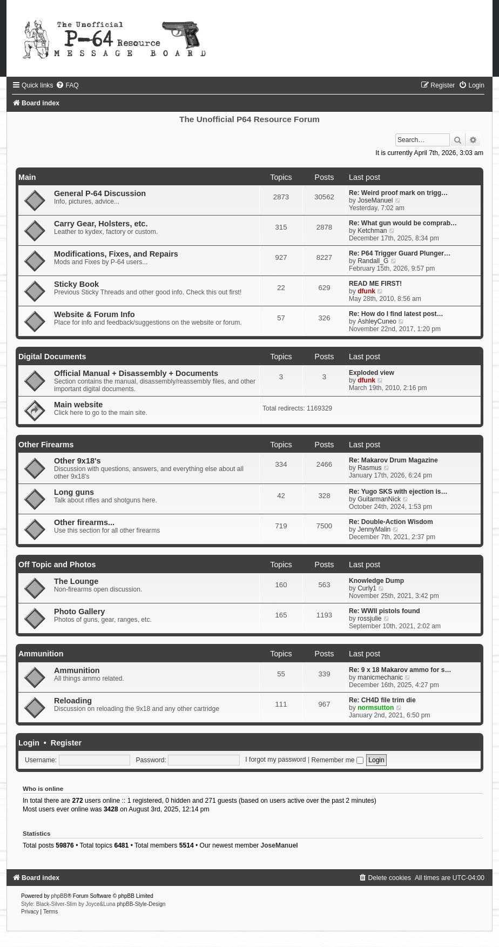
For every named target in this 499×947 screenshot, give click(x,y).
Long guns (74, 492)
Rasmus (369, 468)
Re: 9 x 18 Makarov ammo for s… (400, 670)
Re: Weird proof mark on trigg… (398, 193)
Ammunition (40, 653)
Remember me (337, 760)
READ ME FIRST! (375, 283)
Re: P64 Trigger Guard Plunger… (399, 253)
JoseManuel (375, 200)
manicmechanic (380, 677)
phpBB (59, 896)
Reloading (73, 700)
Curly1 (367, 588)
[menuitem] (67, 85)
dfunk (366, 291)
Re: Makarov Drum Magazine (393, 460)
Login (28, 742)
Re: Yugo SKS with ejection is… (398, 491)
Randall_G (373, 261)
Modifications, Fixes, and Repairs (116, 254)
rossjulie (369, 618)
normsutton (376, 707)
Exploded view (371, 373)
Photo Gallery (79, 611)
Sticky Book (76, 284)
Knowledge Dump (376, 581)
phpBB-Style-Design (141, 904)
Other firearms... (84, 522)
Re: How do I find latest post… (396, 314)
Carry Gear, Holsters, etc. (100, 223)
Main (27, 177)
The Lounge (76, 581)
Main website (78, 404)
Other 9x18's (77, 460)
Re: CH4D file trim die (382, 700)
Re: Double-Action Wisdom (391, 522)
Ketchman (372, 230)
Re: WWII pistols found (384, 611)
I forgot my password (275, 760)
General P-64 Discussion (100, 193)
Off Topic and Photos (57, 564)
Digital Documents (52, 356)
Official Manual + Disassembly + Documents (136, 373)
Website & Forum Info (94, 314)
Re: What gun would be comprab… (403, 223)
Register (66, 742)
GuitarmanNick (379, 499)
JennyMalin (374, 529)
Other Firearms (46, 444)
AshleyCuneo (377, 321)
